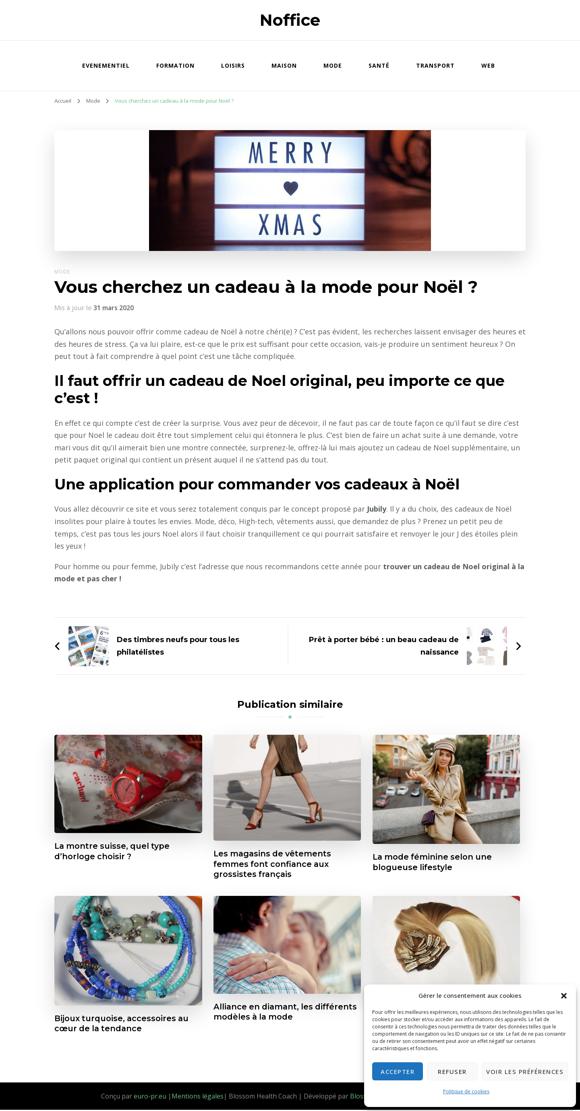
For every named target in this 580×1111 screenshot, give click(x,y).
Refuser (452, 1071)
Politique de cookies (466, 1091)
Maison (284, 65)
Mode (332, 65)
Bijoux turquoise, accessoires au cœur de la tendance (122, 1024)
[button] (564, 996)
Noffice (290, 20)
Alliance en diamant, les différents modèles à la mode (276, 1013)
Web (488, 65)
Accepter (397, 1071)
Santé (379, 65)
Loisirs (233, 65)
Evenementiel (106, 65)
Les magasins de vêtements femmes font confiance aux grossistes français (274, 864)
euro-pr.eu (150, 1096)
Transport (435, 65)
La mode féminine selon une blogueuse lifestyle (434, 862)
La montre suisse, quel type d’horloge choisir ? (113, 852)
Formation (175, 65)
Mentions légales (198, 1096)
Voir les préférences (524, 1071)
